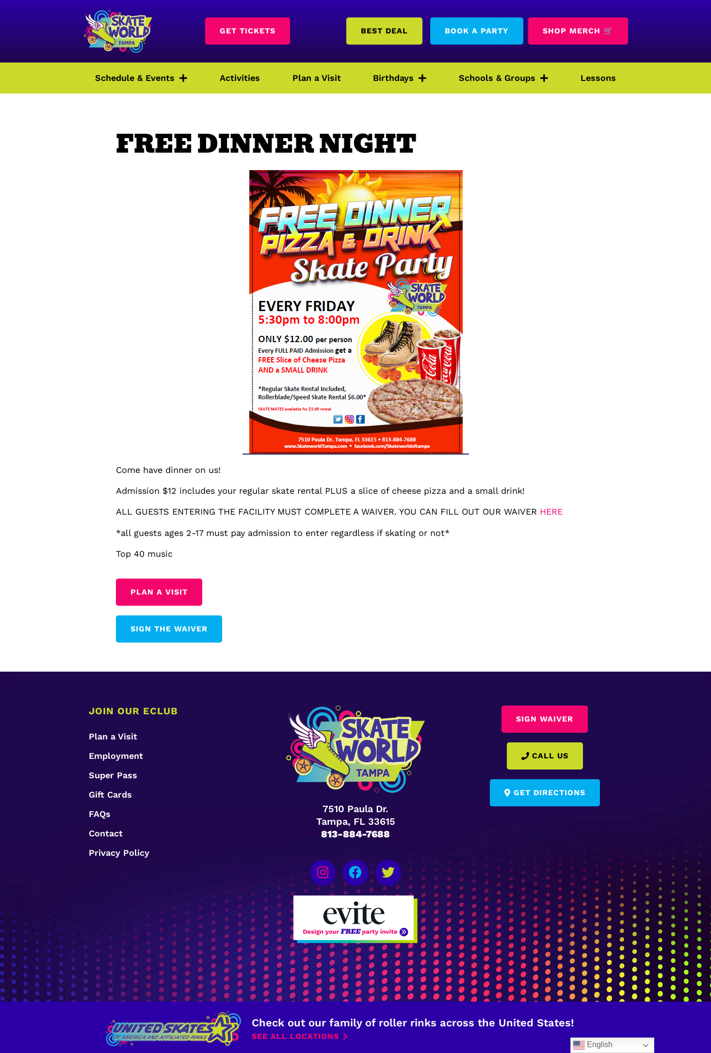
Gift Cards (110, 794)
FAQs (100, 814)
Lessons (598, 78)
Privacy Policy (119, 853)
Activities (240, 78)
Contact (106, 833)
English (593, 1045)
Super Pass (113, 775)
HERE (551, 511)
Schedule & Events (141, 78)
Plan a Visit (316, 78)
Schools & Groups (503, 78)
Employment (116, 756)
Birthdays (399, 78)
